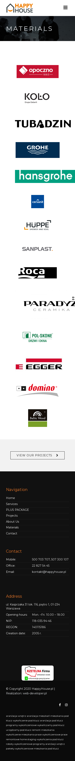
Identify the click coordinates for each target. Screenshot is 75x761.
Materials (12, 527)
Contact (11, 533)
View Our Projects (34, 455)
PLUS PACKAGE (17, 510)
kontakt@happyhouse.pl (49, 572)
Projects (12, 515)
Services (12, 504)
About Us (12, 521)
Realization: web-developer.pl (26, 693)
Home (10, 498)
